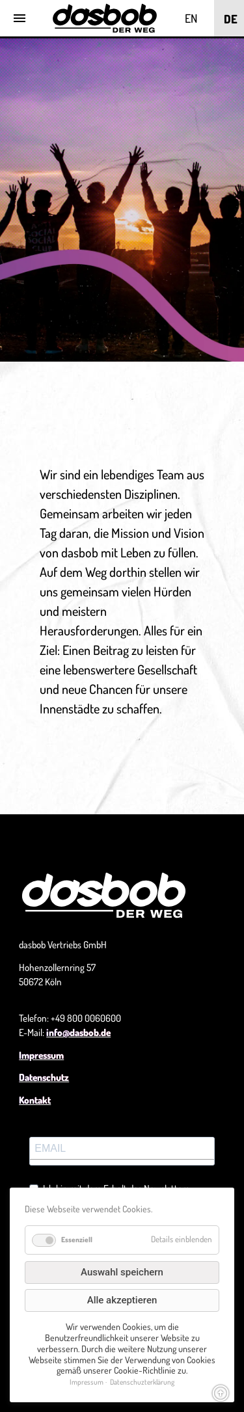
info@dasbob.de (78, 1032)
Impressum (41, 1055)
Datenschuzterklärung (142, 1382)
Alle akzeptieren (122, 1300)
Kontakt (35, 1100)
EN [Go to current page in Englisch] (191, 18)
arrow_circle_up (220, 1393)
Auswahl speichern (122, 1272)
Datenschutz (44, 1077)
